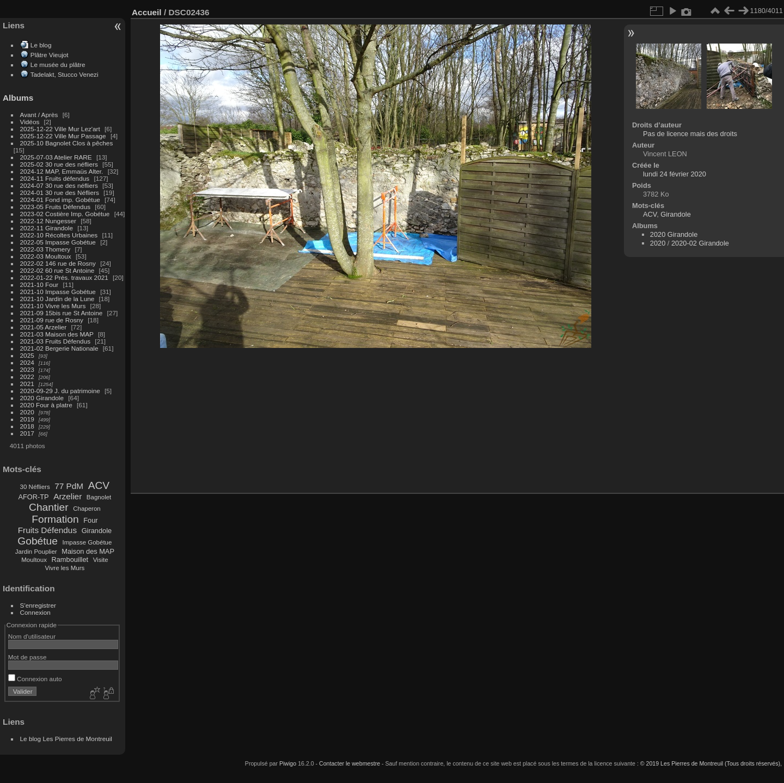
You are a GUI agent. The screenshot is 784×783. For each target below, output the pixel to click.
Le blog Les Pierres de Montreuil (66, 738)
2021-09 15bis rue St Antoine (61, 312)
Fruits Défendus (47, 530)
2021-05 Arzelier (43, 327)
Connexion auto (35, 678)
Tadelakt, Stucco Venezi (64, 74)
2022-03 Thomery (45, 249)
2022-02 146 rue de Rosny (58, 263)
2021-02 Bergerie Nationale (59, 348)
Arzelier (67, 496)
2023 (27, 369)
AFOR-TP (33, 497)
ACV (98, 485)
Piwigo (287, 763)
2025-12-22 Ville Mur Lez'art (60, 128)
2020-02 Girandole (700, 243)
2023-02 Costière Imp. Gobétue (65, 213)
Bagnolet (99, 497)
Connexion (35, 612)
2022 (27, 376)
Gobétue (37, 541)
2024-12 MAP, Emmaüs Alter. (61, 171)
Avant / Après (39, 114)
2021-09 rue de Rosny (51, 319)
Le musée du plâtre (57, 64)
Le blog (41, 44)
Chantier (49, 507)
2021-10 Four (39, 284)
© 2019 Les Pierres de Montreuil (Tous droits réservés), (711, 763)
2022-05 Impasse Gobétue (58, 242)
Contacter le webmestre (349, 763)
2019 (27, 419)
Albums (18, 97)
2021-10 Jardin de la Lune (57, 298)
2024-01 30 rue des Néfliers (60, 192)
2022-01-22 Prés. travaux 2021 (64, 277)
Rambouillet (70, 559)
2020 (27, 411)
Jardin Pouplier (36, 551)
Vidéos (30, 121)
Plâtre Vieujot (49, 54)
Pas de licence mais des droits (690, 134)
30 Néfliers (35, 487)
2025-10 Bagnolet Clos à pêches (66, 142)
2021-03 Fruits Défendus (55, 341)
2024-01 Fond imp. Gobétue (60, 199)
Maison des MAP (88, 551)
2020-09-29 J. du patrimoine (60, 390)
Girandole (97, 531)
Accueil (147, 12)
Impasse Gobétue (87, 542)
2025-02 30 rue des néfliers (59, 164)
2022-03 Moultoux (45, 256)
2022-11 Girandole (46, 227)
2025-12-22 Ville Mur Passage (63, 135)
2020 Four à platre (46, 404)
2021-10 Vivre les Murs (53, 305)
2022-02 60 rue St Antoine (57, 270)
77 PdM (68, 486)
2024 (27, 362)
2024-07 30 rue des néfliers (59, 185)
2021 (27, 383)
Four (90, 520)
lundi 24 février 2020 (674, 174)
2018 (27, 426)
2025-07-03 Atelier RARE (56, 157)
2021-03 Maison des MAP (57, 334)
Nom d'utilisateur (32, 636)
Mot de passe (27, 656)
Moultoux (34, 559)
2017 (27, 433)
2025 (27, 355)
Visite (100, 559)
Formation (55, 519)
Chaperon (87, 508)
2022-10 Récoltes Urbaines (59, 234)
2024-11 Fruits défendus (55, 178)
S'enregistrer (38, 605)
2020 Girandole (42, 397)
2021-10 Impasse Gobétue (58, 291)
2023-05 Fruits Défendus (55, 206)
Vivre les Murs (65, 568)
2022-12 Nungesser (48, 220)
